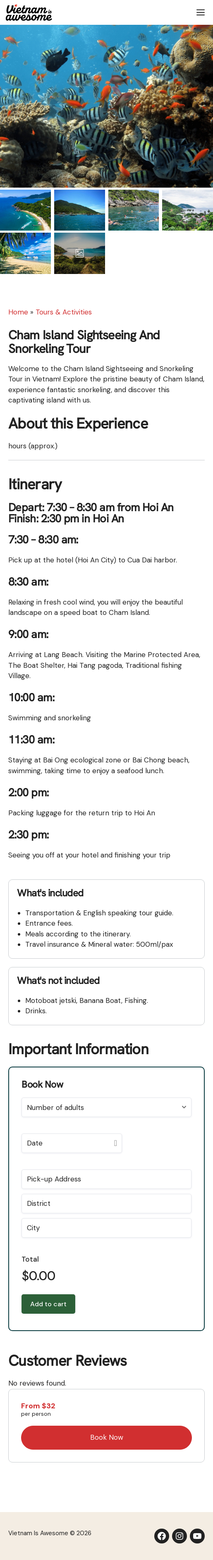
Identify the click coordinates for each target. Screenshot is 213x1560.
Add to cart (48, 1304)
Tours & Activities (64, 312)
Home (18, 312)
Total (30, 1259)
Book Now (106, 1437)
